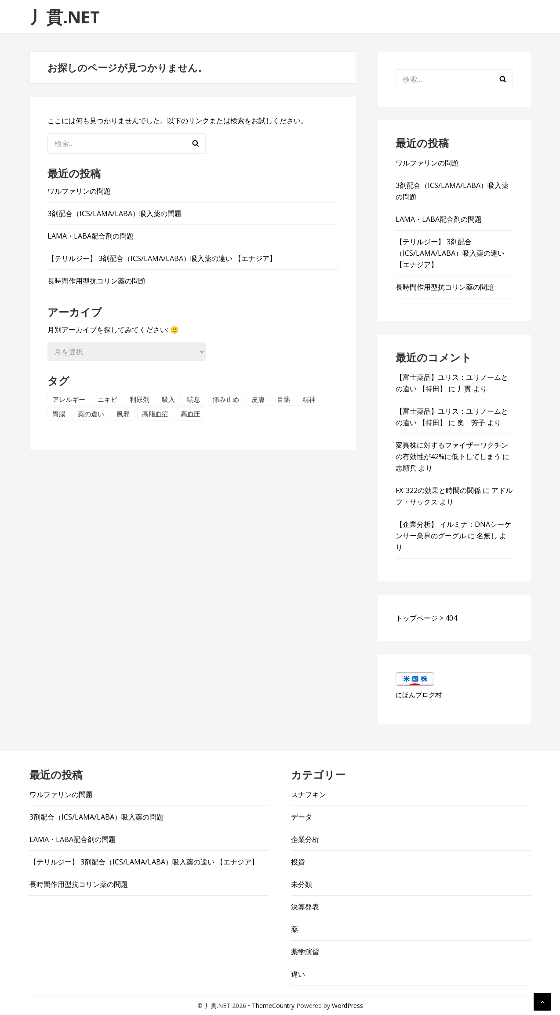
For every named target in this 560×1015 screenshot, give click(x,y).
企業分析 (305, 839)
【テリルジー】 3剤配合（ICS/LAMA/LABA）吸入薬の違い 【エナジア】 (161, 258)
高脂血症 (155, 413)
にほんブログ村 (419, 694)
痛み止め (226, 399)
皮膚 (258, 399)
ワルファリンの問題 (79, 191)
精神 (309, 399)
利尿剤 (139, 399)
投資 (298, 862)
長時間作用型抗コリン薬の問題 (96, 281)
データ (301, 817)
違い (298, 974)
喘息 (193, 399)
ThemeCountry (273, 1005)
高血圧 (190, 413)
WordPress (347, 1005)
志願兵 (406, 468)
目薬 (283, 399)
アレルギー (68, 399)
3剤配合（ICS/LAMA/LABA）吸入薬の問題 (114, 213)
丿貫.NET (64, 16)
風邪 (123, 413)
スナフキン (308, 794)
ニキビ (107, 399)
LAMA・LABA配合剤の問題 (90, 236)
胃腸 (58, 413)
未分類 (301, 884)
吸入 (168, 399)
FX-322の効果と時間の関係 (438, 490)
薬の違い (91, 413)
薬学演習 (305, 951)
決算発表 (305, 907)
